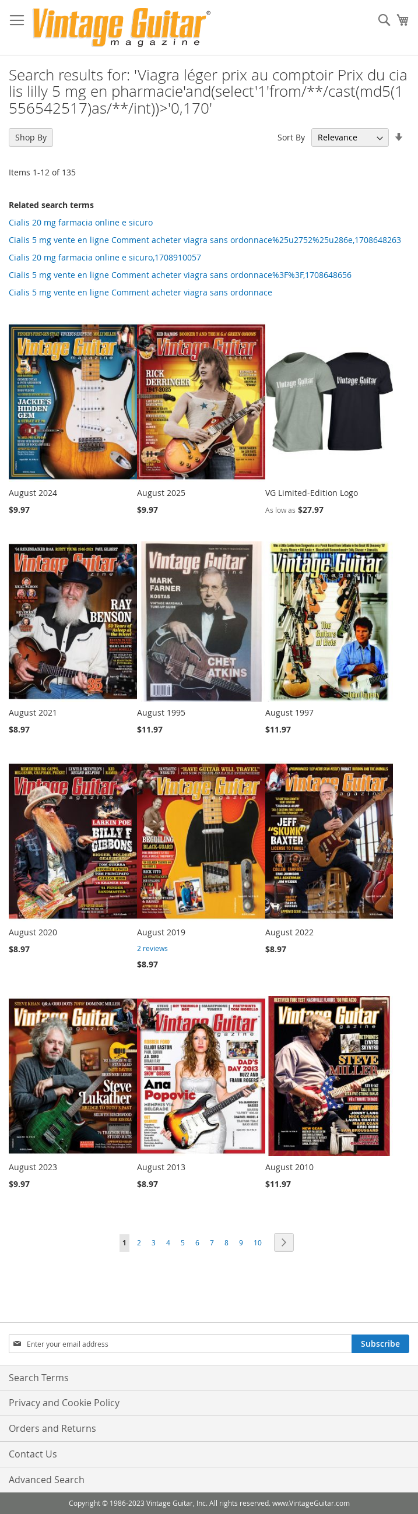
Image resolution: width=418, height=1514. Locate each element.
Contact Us (33, 1454)
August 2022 (289, 932)
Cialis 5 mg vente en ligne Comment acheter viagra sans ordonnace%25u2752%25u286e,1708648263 (205, 239)
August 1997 (289, 712)
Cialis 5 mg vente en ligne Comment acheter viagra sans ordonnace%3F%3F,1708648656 (180, 274)
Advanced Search (47, 1479)
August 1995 (161, 712)
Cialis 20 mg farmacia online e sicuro (81, 222)
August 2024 (33, 492)
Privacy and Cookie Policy (64, 1402)
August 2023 (33, 1167)
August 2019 (161, 932)
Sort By (291, 137)
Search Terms (39, 1377)
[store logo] (121, 27)
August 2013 (161, 1167)
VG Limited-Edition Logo (311, 492)
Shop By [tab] (31, 137)
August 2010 (289, 1167)
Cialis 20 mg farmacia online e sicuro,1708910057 (105, 257)
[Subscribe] (380, 1344)
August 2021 (33, 712)
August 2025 (161, 492)
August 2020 (33, 932)
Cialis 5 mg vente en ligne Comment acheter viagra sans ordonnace (140, 292)
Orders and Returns (52, 1428)
